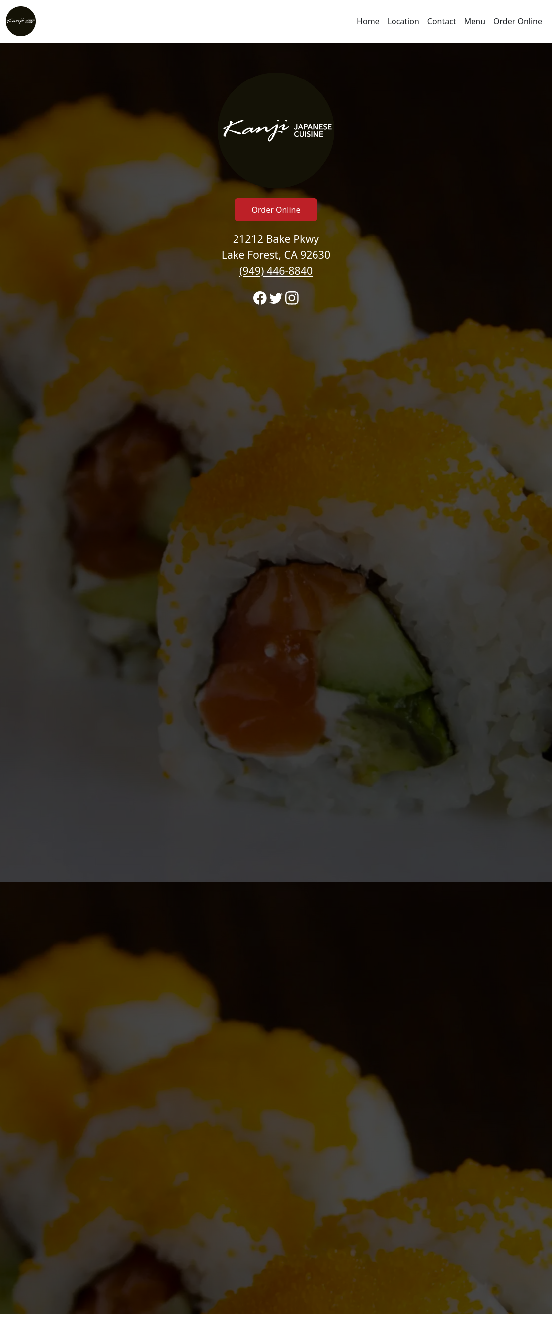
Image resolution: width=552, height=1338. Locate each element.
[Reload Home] (21, 21)
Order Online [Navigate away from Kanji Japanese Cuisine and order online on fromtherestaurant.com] (517, 21)
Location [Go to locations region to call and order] (403, 21)
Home (368, 21)
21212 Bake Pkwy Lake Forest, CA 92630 (276, 255)
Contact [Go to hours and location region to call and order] (441, 21)
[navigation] (276, 21)
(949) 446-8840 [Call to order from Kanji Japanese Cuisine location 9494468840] (276, 270)
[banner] (276, 678)
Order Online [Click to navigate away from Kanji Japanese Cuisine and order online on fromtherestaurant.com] (276, 209)
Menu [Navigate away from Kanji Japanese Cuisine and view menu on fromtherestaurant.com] (474, 21)
